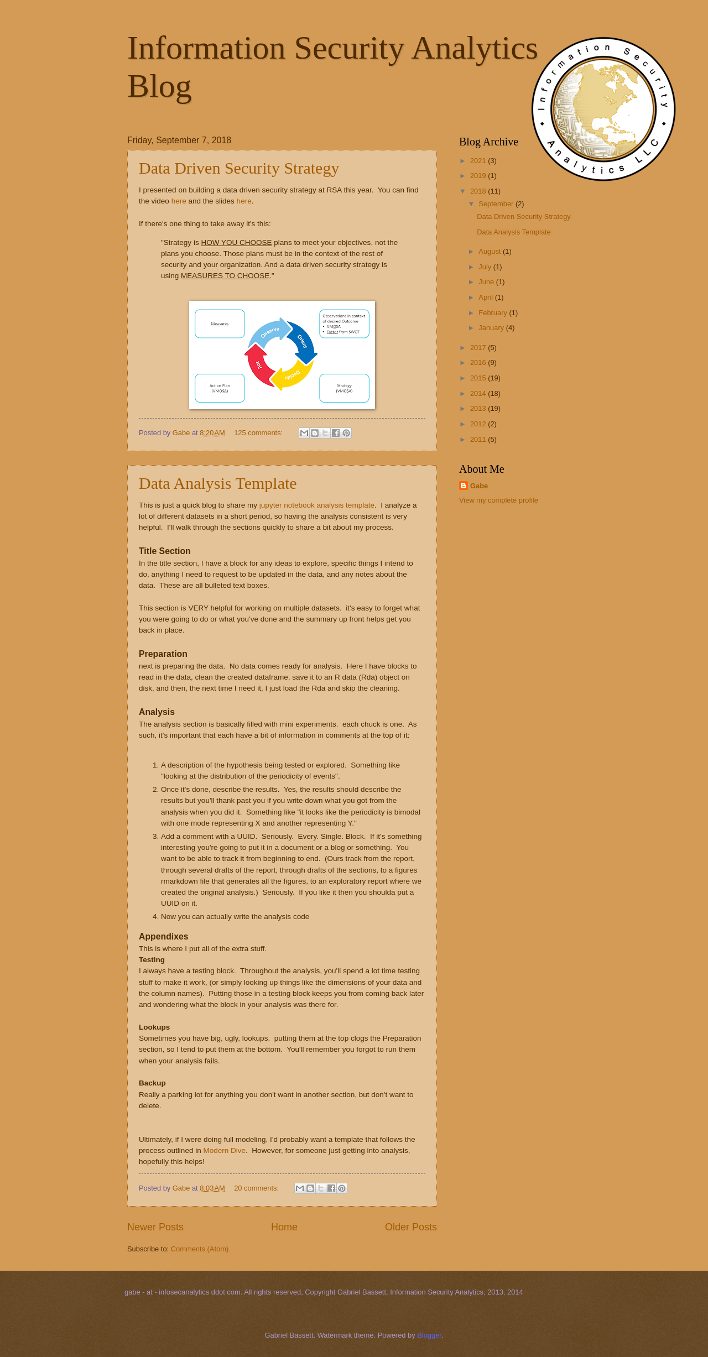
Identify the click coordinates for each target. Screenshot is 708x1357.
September (497, 204)
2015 (479, 378)
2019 (479, 175)
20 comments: (257, 1188)
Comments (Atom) (199, 1249)
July (485, 267)
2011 (479, 439)
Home (284, 1227)
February (493, 313)
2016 (479, 362)
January (492, 327)
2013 (479, 408)
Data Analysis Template (218, 483)
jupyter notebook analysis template (316, 505)
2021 (479, 160)
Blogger (429, 1335)
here (178, 201)
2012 (479, 424)
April (486, 297)
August (490, 251)
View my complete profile (498, 500)
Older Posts (411, 1227)
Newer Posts (155, 1227)
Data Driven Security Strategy (239, 168)
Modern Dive (224, 1150)
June (487, 282)
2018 (479, 191)
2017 (479, 347)
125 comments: (259, 433)
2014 (479, 393)
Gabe (479, 486)
